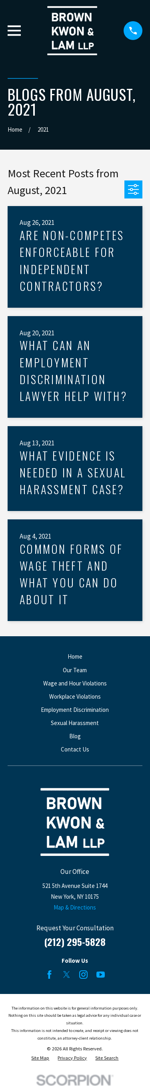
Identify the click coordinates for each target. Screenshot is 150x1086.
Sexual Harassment (75, 723)
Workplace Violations (75, 696)
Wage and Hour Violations (75, 683)
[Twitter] (66, 974)
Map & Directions (75, 907)
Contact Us (75, 749)
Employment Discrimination (75, 709)
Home (75, 656)
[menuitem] (40, 1058)
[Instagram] (83, 974)
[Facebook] (49, 974)
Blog (75, 736)
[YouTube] (100, 974)
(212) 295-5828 (75, 941)
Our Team (75, 670)
